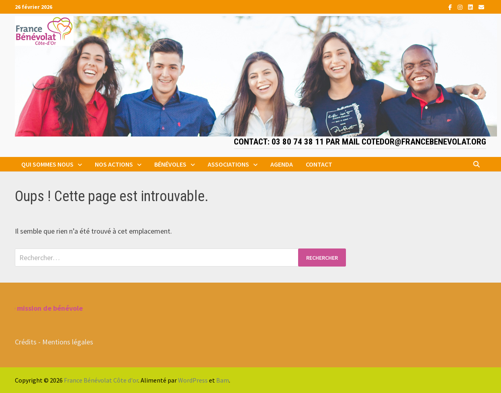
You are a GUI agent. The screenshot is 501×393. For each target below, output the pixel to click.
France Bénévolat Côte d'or (101, 380)
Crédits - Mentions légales (54, 341)
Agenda (281, 164)
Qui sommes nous (47, 164)
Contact (319, 164)
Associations (228, 164)
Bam (222, 380)
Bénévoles (170, 164)
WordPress (193, 380)
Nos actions (114, 164)
